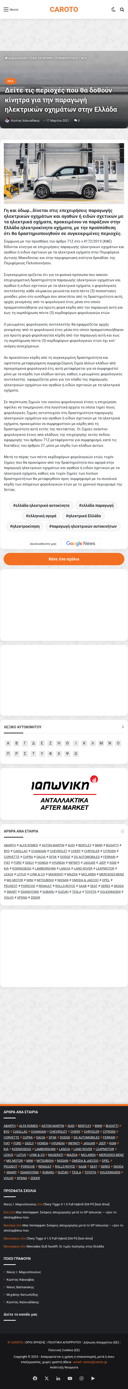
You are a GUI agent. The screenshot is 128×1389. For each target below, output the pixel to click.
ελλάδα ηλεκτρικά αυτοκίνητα (42, 505)
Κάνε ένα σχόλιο (64, 559)
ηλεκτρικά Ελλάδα (84, 516)
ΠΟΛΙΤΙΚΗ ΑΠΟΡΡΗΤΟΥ (64, 1342)
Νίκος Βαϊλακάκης (20, 1287)
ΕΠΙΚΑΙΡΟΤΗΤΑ (66, 58)
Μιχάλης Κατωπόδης (22, 1294)
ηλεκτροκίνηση (26, 526)
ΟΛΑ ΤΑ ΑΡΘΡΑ (41, 58)
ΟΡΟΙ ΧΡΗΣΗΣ (35, 1342)
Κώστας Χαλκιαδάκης (25, 120)
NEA (84, 58)
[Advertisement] (64, 948)
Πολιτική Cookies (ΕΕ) (64, 1350)
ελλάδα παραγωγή (97, 505)
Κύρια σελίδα (16, 58)
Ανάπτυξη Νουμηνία (64, 1367)
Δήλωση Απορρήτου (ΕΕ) (101, 1342)
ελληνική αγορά (42, 516)
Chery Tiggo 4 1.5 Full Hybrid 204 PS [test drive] (76, 1204)
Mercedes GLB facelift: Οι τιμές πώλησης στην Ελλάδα (65, 1246)
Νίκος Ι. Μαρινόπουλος (24, 1272)
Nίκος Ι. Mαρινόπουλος (20, 1204)
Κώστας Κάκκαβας (20, 1279)
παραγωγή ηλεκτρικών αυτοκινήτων (84, 526)
